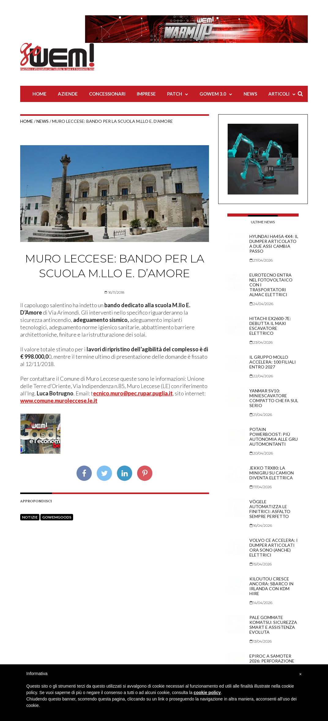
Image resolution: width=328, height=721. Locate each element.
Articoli (278, 93)
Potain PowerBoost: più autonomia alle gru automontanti (273, 437)
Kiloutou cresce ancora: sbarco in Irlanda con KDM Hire (271, 586)
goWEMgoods (56, 517)
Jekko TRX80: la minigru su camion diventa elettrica (271, 472)
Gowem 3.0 (212, 93)
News (250, 93)
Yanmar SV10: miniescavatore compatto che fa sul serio (273, 398)
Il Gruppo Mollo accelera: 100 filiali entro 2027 (272, 361)
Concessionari (107, 93)
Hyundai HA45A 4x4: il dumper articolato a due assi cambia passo (273, 244)
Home (39, 93)
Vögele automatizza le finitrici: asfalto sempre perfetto (269, 509)
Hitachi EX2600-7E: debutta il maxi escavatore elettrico (270, 326)
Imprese (146, 93)
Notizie (30, 517)
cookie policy (207, 692)
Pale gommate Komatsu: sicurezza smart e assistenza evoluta (273, 625)
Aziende (68, 93)
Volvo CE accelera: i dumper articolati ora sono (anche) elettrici (273, 547)
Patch (174, 93)
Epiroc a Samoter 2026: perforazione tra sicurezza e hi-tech (271, 663)
